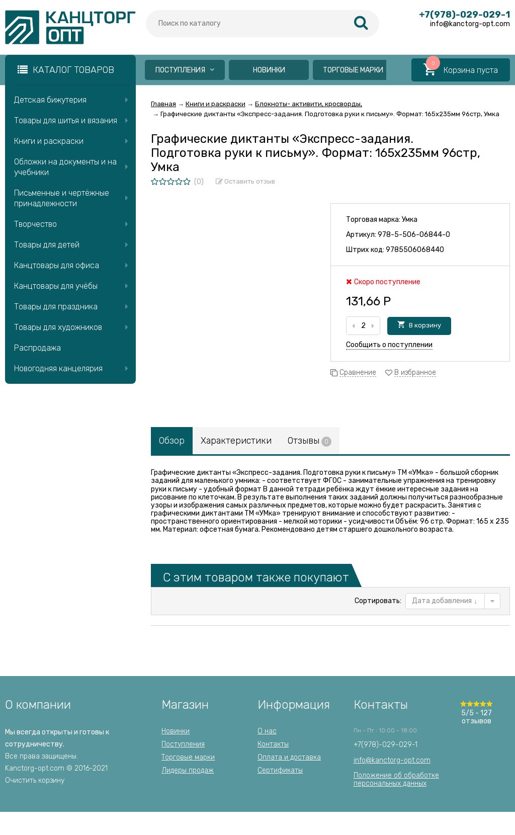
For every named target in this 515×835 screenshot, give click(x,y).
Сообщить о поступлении (389, 345)
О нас (267, 731)
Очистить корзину (34, 780)
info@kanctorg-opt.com (392, 760)
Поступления (184, 70)
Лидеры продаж (187, 770)
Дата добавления (444, 601)
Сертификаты (280, 770)
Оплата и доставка (289, 757)
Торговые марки (353, 70)
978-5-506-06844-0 (414, 234)
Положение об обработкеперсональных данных (396, 779)
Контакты (273, 744)
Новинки (269, 70)
